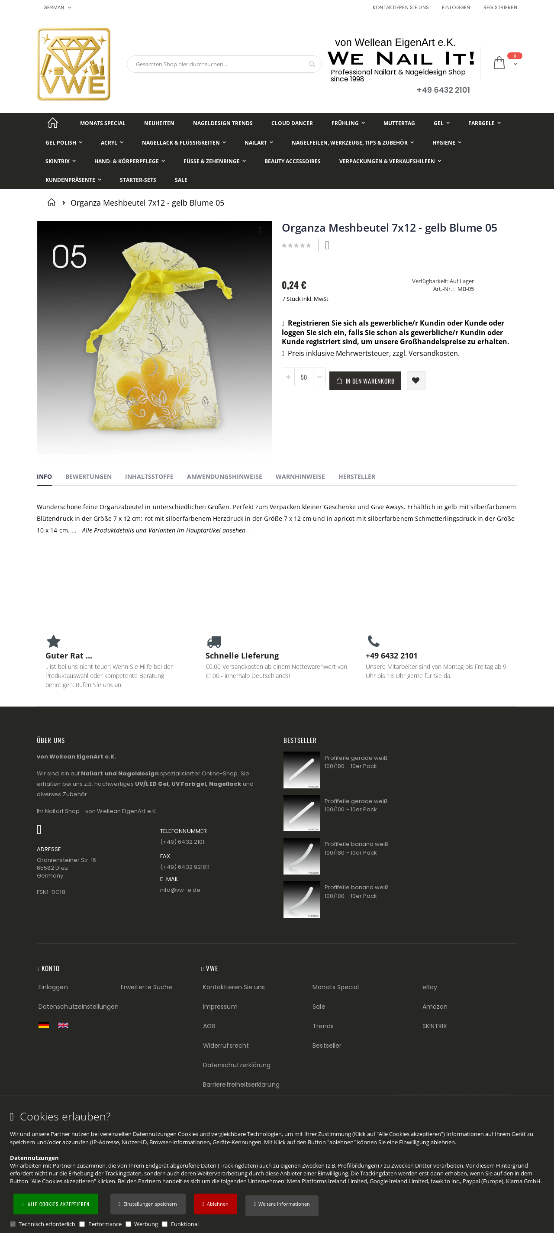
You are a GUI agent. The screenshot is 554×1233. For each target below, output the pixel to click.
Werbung (146, 1224)
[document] (278, 1169)
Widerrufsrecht (226, 1045)
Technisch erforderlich (47, 1224)
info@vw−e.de (180, 890)
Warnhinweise (300, 476)
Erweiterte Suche (146, 987)
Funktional (185, 1224)
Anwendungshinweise (224, 476)
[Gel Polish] (64, 142)
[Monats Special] (102, 123)
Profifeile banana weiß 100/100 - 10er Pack (357, 891)
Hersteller (356, 476)
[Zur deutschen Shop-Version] (46, 1024)
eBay (429, 987)
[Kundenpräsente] (73, 180)
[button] (282, 1205)
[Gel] (441, 123)
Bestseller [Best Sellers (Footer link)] (326, 1045)
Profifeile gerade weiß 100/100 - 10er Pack (356, 805)
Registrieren (500, 7)
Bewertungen (88, 476)
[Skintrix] (60, 161)
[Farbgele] (484, 123)
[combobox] (224, 64)
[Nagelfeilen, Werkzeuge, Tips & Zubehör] (352, 142)
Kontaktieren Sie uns (401, 7)
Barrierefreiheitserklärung (241, 1084)
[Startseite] (53, 123)
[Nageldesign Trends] (222, 123)
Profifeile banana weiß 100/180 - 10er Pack (357, 848)
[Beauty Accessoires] (292, 161)
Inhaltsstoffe (149, 476)
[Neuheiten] (159, 123)
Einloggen (456, 7)
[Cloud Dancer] (292, 123)
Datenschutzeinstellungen (79, 1006)
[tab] (51, 478)
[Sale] (181, 180)
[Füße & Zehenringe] (214, 161)
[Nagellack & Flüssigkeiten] (184, 142)
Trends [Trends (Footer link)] (322, 1026)
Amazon (435, 1006)
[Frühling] (348, 123)
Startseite (53, 202)
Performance (105, 1224)
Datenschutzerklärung (237, 1065)
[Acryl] (112, 142)
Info (44, 476)
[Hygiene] (447, 142)
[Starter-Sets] (138, 180)
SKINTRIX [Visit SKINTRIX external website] (435, 1026)
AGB (209, 1026)
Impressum (220, 1006)
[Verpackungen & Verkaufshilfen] (390, 161)
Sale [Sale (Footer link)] (318, 1006)
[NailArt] (259, 142)
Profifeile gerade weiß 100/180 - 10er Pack (356, 762)
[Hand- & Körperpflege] (130, 161)
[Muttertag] (399, 123)
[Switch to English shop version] (65, 1025)
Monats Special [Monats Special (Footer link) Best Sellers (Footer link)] (335, 987)
